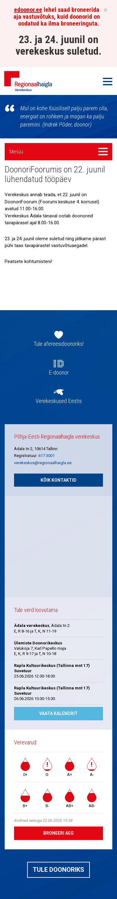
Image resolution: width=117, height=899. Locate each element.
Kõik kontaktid (58, 480)
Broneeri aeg (58, 833)
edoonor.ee (28, 9)
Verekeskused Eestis (59, 401)
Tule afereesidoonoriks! (59, 343)
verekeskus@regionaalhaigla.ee (42, 462)
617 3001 (46, 455)
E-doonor (59, 372)
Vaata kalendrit (58, 713)
